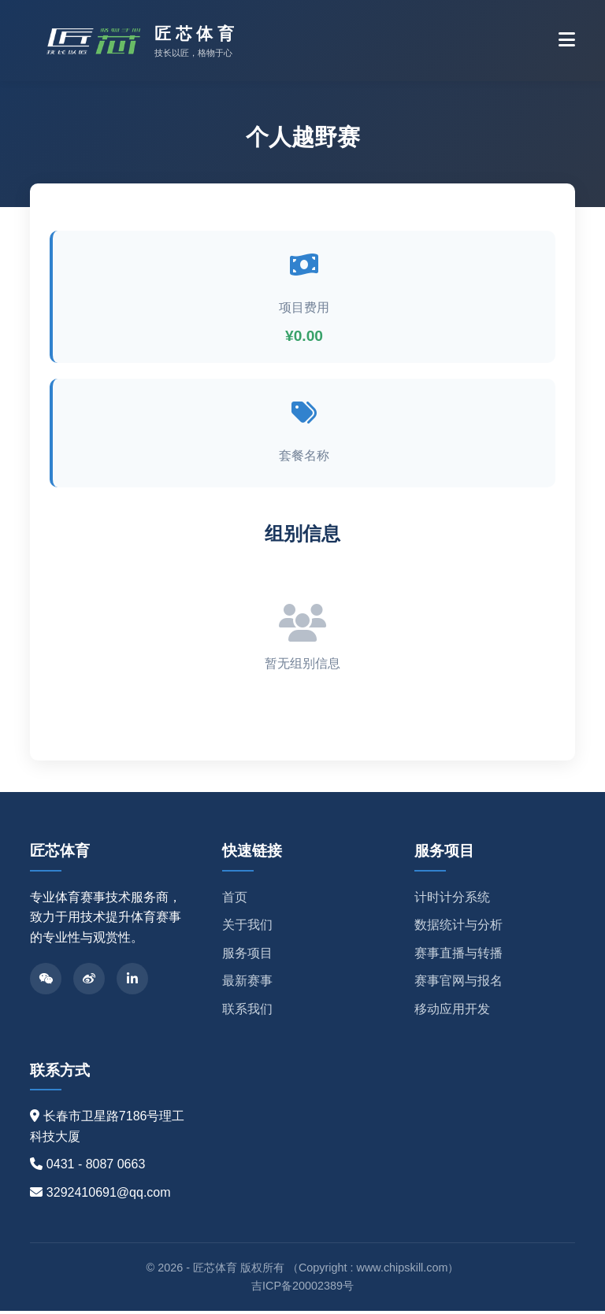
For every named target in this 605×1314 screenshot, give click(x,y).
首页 (234, 900)
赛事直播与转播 (458, 956)
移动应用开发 (452, 1012)
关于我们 (247, 928)
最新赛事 (247, 984)
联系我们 (247, 1012)
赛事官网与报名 (458, 984)
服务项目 (247, 956)
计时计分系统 (452, 900)
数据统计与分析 (458, 928)
